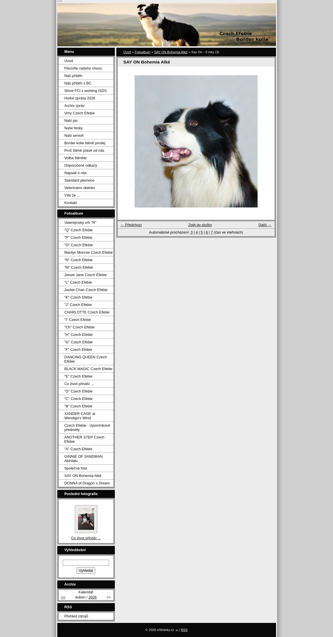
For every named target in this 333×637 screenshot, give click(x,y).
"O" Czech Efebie (78, 245)
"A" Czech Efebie (78, 449)
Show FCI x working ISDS (85, 90)
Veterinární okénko (79, 188)
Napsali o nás (75, 173)
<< (63, 597)
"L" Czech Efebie (78, 282)
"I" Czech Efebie (77, 319)
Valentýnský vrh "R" (80, 222)
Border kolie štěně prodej (84, 143)
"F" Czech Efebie (78, 349)
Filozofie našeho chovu (83, 68)
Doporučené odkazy (80, 165)
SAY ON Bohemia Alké (170, 52)
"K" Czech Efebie (78, 297)
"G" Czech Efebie (78, 342)
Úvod (127, 52)
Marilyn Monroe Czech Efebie (88, 252)
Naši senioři (74, 135)
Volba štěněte (75, 158)
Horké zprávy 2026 (79, 98)
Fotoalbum (142, 52)
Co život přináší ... (79, 384)
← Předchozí (131, 225)
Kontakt (70, 203)
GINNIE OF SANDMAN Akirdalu (83, 458)
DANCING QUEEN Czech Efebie (85, 359)
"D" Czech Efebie (78, 391)
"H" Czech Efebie (78, 334)
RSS (184, 630)
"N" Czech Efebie (78, 260)
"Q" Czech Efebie (78, 230)
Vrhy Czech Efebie (79, 113)
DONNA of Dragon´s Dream (87, 483)
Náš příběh (73, 76)
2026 (92, 597)
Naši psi (71, 120)
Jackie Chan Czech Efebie (86, 290)
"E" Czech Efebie (78, 376)
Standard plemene (79, 180)
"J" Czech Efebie (78, 305)
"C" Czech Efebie (78, 399)
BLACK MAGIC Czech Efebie (88, 369)
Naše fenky (73, 128)
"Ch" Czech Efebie (79, 327)
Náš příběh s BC (78, 83)
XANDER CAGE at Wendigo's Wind (79, 415)
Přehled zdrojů (76, 616)
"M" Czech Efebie (78, 267)
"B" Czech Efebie (78, 406)
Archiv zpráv (74, 105)
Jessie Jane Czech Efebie (85, 275)
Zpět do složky (200, 225)
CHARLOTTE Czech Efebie (87, 312)
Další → (265, 225)
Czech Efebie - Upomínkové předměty (87, 427)
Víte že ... (72, 195)
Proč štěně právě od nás (84, 150)
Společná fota (75, 468)
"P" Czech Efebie (78, 237)
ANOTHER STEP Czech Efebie (84, 439)
